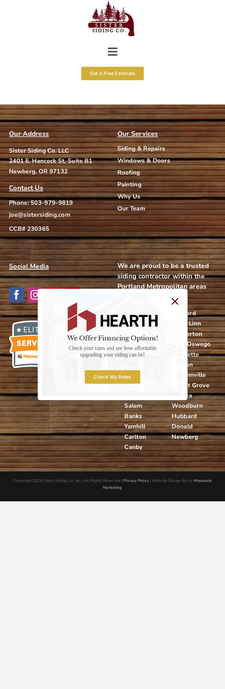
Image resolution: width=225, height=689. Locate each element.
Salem (133, 406)
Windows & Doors (143, 161)
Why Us (129, 196)
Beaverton (187, 334)
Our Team (131, 208)
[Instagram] (35, 294)
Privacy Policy (136, 480)
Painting (129, 184)
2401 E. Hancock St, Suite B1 (50, 161)
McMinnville (189, 375)
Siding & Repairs (141, 149)
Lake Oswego (191, 344)
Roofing (128, 173)
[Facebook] (16, 294)
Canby (133, 447)
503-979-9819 (52, 203)
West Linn (186, 323)
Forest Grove (190, 385)
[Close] (175, 301)
